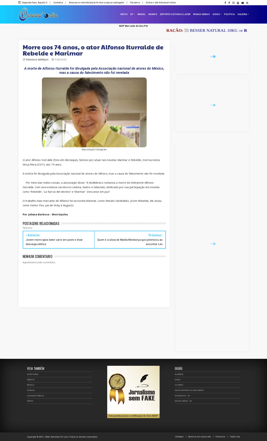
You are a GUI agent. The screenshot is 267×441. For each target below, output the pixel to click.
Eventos (31, 380)
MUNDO (152, 14)
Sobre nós (235, 437)
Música (30, 385)
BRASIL (142, 14)
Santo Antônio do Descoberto (189, 390)
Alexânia (179, 374)
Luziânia (179, 385)
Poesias (31, 390)
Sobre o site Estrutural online (161, 2)
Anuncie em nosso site (199, 437)
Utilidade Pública (35, 396)
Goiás (177, 380)
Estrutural (33, 374)
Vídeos (30, 401)
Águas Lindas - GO (183, 401)
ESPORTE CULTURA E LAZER (175, 14)
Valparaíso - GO (182, 396)
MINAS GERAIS (201, 14)
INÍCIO (123, 14)
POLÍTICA (229, 14)
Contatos (58, 2)
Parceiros (135, 2)
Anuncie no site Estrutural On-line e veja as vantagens (96, 2)
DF (131, 14)
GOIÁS (216, 14)
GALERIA (242, 14)
